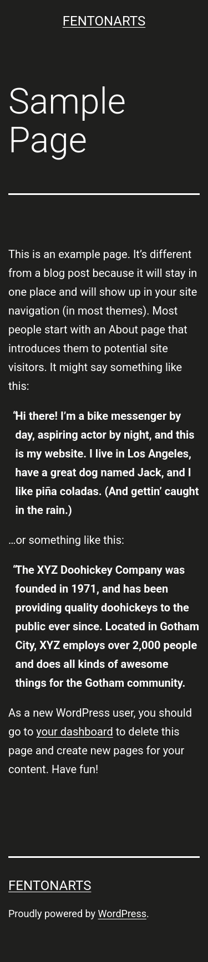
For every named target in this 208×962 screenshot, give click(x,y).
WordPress (122, 913)
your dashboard (74, 731)
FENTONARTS (104, 21)
